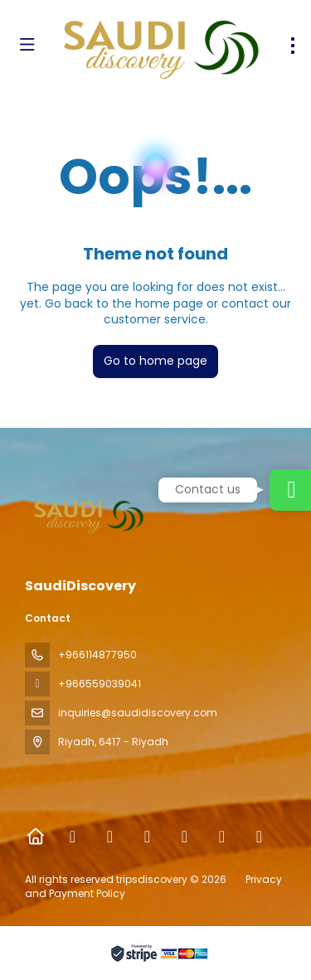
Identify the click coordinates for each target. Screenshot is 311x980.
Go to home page (155, 360)
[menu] (293, 45)
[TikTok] (184, 836)
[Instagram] (147, 836)
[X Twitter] (110, 836)
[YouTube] (221, 836)
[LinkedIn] (259, 836)
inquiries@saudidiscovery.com (137, 713)
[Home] (35, 836)
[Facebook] (72, 836)
